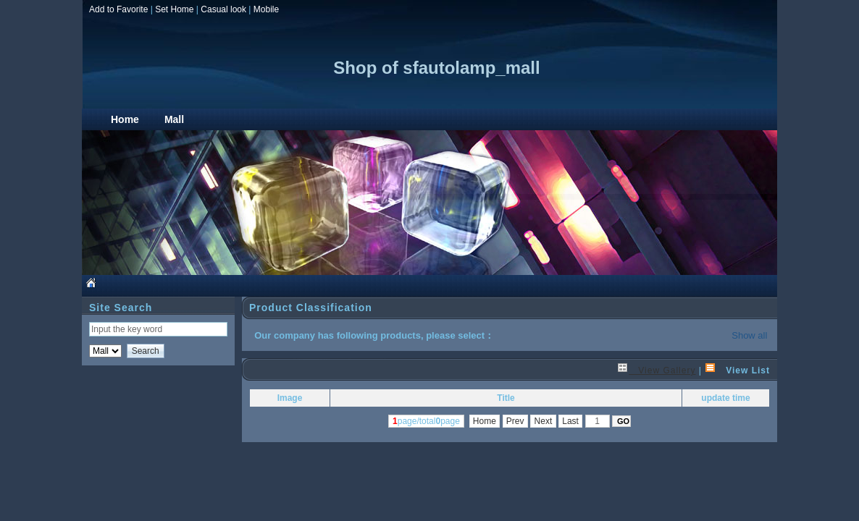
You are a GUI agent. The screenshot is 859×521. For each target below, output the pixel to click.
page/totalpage (426, 421)
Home (485, 421)
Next (543, 421)
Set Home (174, 9)
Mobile (266, 9)
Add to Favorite (118, 9)
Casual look (223, 9)
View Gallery (656, 370)
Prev (515, 421)
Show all (749, 335)
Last (570, 421)
